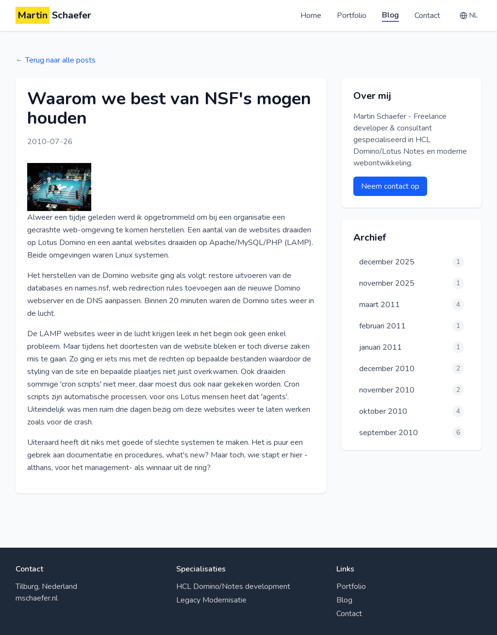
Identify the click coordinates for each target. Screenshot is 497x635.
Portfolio (351, 15)
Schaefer (53, 15)
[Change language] (468, 15)
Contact (427, 15)
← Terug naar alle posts (56, 60)
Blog (390, 15)
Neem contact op (390, 186)
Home (310, 15)
